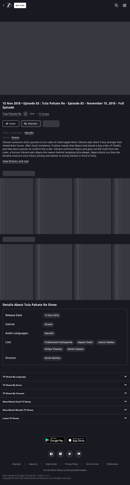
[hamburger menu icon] (124, 5)
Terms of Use (92, 464)
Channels (16, 464)
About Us (33, 464)
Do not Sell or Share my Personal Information (65, 470)
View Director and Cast (16, 161)
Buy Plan (20, 5)
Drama (15, 137)
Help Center (51, 464)
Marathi (29, 133)
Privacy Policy (71, 464)
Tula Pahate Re (12, 114)
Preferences (112, 464)
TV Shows (44, 114)
